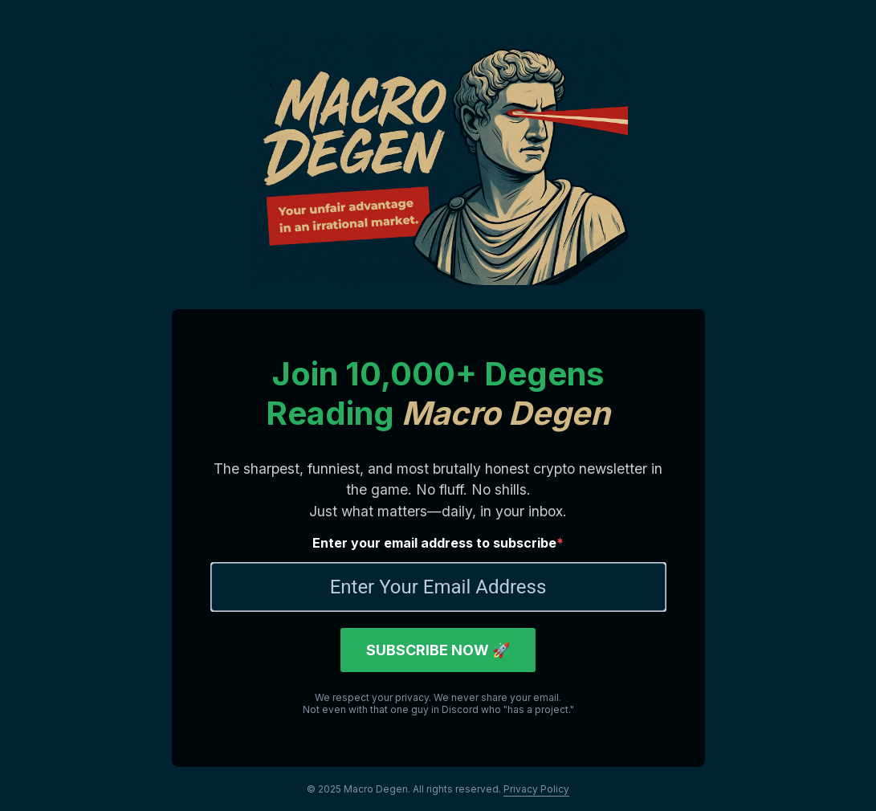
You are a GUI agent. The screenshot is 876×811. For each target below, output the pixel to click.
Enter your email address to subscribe (434, 543)
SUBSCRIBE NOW (438, 650)
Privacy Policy (536, 789)
